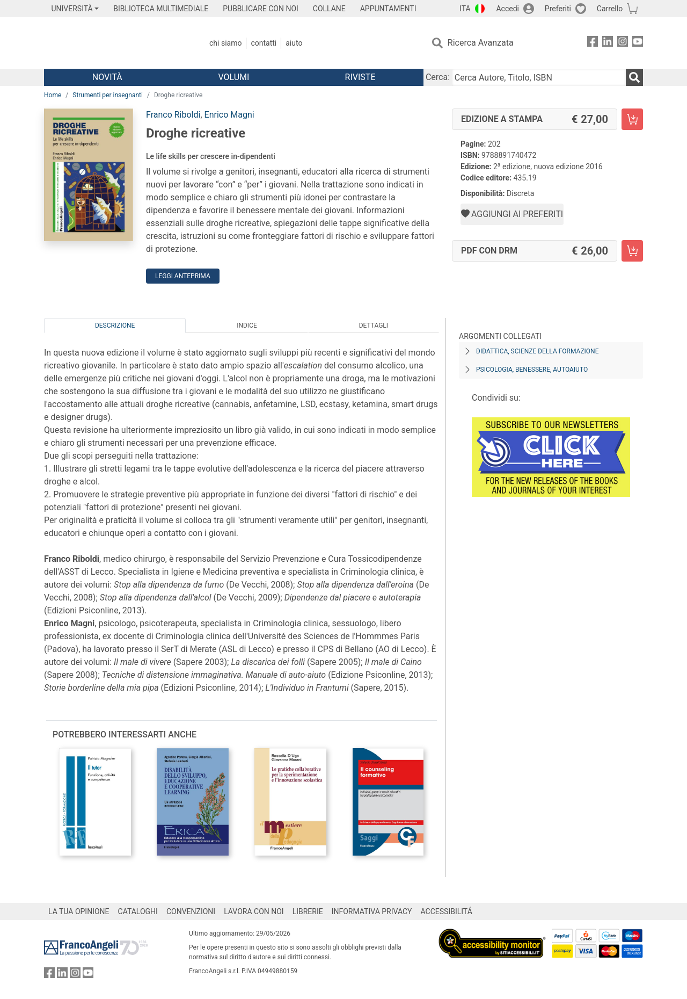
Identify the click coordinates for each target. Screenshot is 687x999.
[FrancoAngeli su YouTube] (637, 43)
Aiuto (294, 43)
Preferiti (558, 8)
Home (52, 95)
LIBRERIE (308, 911)
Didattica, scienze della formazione (537, 351)
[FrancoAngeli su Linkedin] (607, 43)
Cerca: (438, 77)
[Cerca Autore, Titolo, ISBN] (539, 77)
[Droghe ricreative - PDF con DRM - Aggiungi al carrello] (632, 251)
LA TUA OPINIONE (78, 911)
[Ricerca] (634, 77)
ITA (465, 8)
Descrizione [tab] (115, 325)
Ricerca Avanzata (481, 43)
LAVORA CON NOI (254, 911)
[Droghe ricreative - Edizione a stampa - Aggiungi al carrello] (632, 119)
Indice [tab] (247, 325)
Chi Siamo (225, 43)
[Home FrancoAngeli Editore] (115, 43)
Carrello (610, 8)
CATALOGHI (138, 911)
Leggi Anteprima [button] (182, 276)
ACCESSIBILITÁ (446, 911)
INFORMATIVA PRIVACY (372, 911)
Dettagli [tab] (373, 325)
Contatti (263, 43)
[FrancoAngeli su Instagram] (622, 43)
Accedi (507, 8)
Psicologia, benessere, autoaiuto (532, 369)
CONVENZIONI (190, 911)
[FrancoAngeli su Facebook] (592, 43)
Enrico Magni (229, 115)
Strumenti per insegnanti (107, 95)
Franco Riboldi (173, 115)
